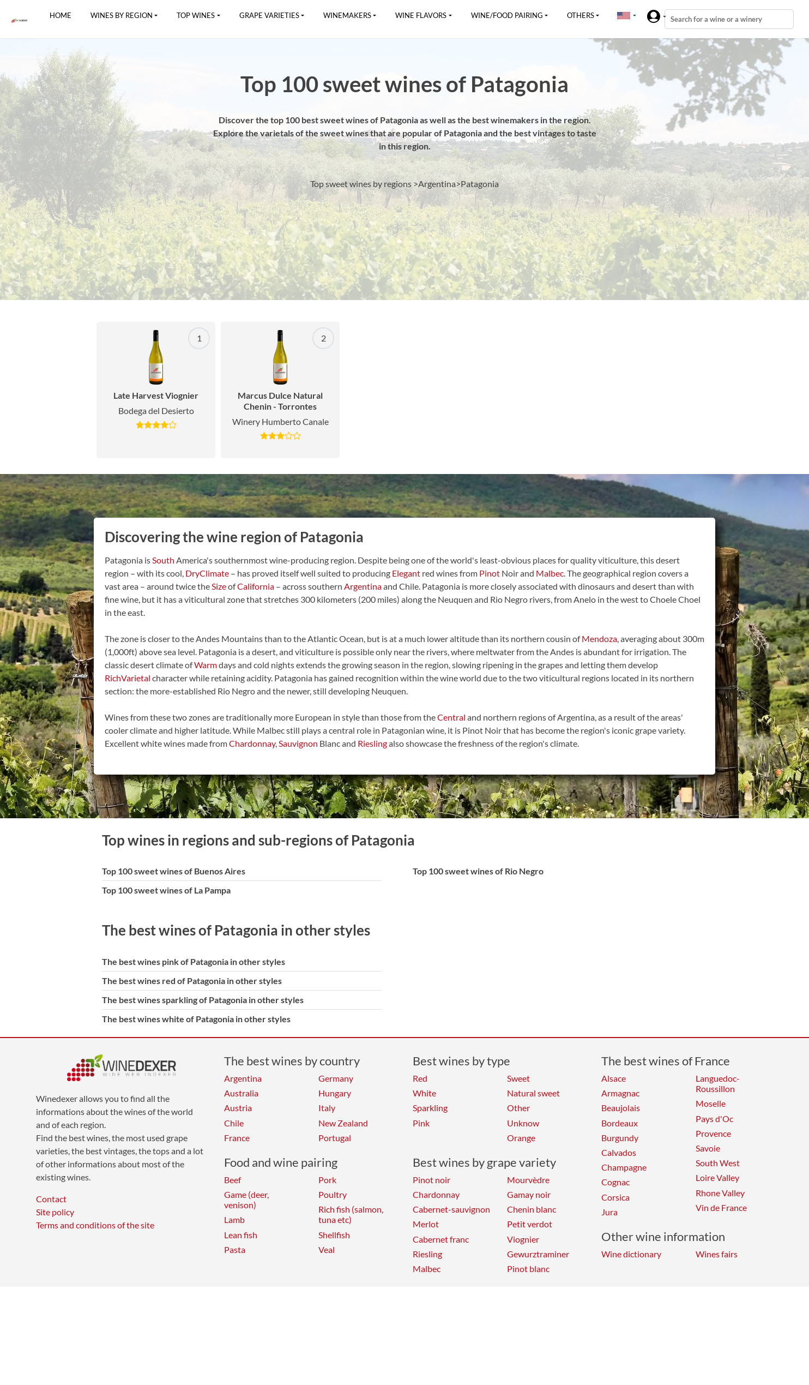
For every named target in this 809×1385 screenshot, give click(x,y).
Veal (326, 1249)
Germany (335, 1078)
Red (420, 1078)
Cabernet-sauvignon (451, 1209)
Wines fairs (717, 1254)
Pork (327, 1179)
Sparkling (430, 1107)
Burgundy (619, 1137)
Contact (51, 1199)
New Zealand (343, 1123)
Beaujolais (620, 1107)
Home (60, 15)
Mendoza (599, 638)
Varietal (135, 678)
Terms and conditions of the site (95, 1225)
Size (219, 586)
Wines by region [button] (121, 15)
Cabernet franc (441, 1239)
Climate (214, 573)
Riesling (372, 743)
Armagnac (620, 1093)
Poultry (332, 1194)
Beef (232, 1179)
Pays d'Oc (714, 1118)
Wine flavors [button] (420, 15)
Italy (326, 1107)
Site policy (55, 1212)
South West (718, 1163)
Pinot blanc (528, 1268)
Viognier (523, 1239)
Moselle (711, 1103)
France (237, 1137)
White (424, 1093)
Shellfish (334, 1235)
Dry (192, 573)
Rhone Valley (720, 1193)
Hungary (334, 1093)
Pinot (489, 573)
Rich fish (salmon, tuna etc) (350, 1214)
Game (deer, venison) (246, 1199)
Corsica (615, 1197)
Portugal (334, 1137)
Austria (238, 1107)
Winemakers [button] (347, 15)
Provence (713, 1133)
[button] (624, 15)
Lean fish (240, 1235)
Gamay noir (529, 1194)
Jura (609, 1212)
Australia (241, 1093)
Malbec (550, 573)
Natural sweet (533, 1093)
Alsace (613, 1078)
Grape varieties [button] (269, 15)
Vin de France (721, 1207)
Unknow (523, 1123)
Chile (234, 1123)
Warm (205, 664)
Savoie (708, 1148)
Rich (113, 678)
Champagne (624, 1167)
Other (518, 1107)
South (163, 560)
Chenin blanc (531, 1209)
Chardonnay (252, 743)
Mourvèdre (528, 1179)
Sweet (518, 1078)
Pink (421, 1123)
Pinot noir (431, 1179)
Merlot (426, 1224)
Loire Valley (717, 1177)
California (255, 586)
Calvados (618, 1152)
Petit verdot (529, 1224)
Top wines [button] (196, 15)
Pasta (234, 1249)
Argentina (363, 586)
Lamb (234, 1219)
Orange (521, 1137)
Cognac (615, 1182)
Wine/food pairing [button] (507, 15)
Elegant (406, 573)
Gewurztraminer (538, 1254)
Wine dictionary (631, 1254)
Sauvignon (298, 743)
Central (451, 717)
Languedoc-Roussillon (718, 1083)
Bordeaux (619, 1123)
